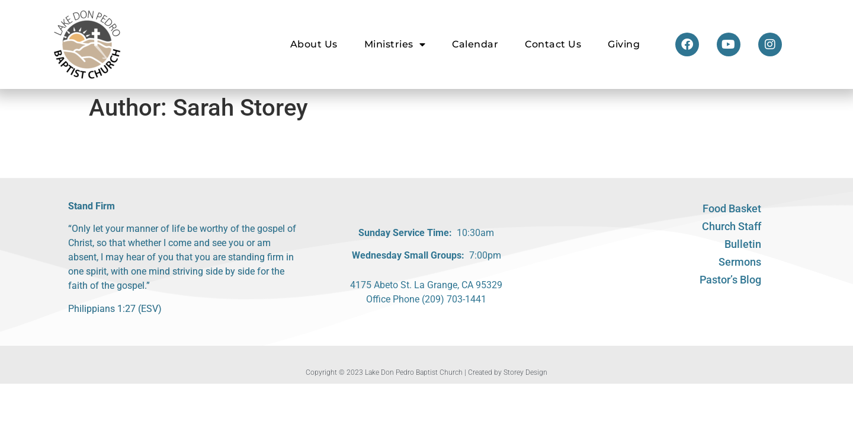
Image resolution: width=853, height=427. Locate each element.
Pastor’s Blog (730, 279)
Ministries (395, 44)
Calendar (475, 44)
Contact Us (553, 44)
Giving (624, 44)
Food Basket (732, 208)
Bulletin (742, 244)
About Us (314, 44)
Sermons (740, 262)
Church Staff (731, 226)
